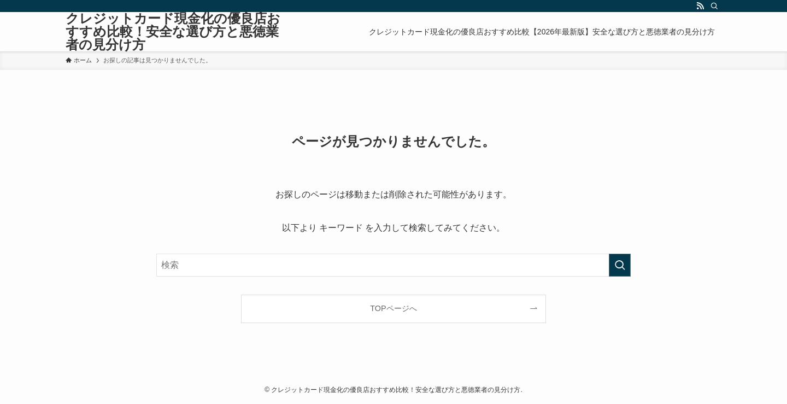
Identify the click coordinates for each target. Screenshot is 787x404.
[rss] (700, 6)
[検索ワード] (393, 265)
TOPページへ (393, 308)
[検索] (714, 6)
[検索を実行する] (620, 265)
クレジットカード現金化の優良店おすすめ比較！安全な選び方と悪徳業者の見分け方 (173, 31)
